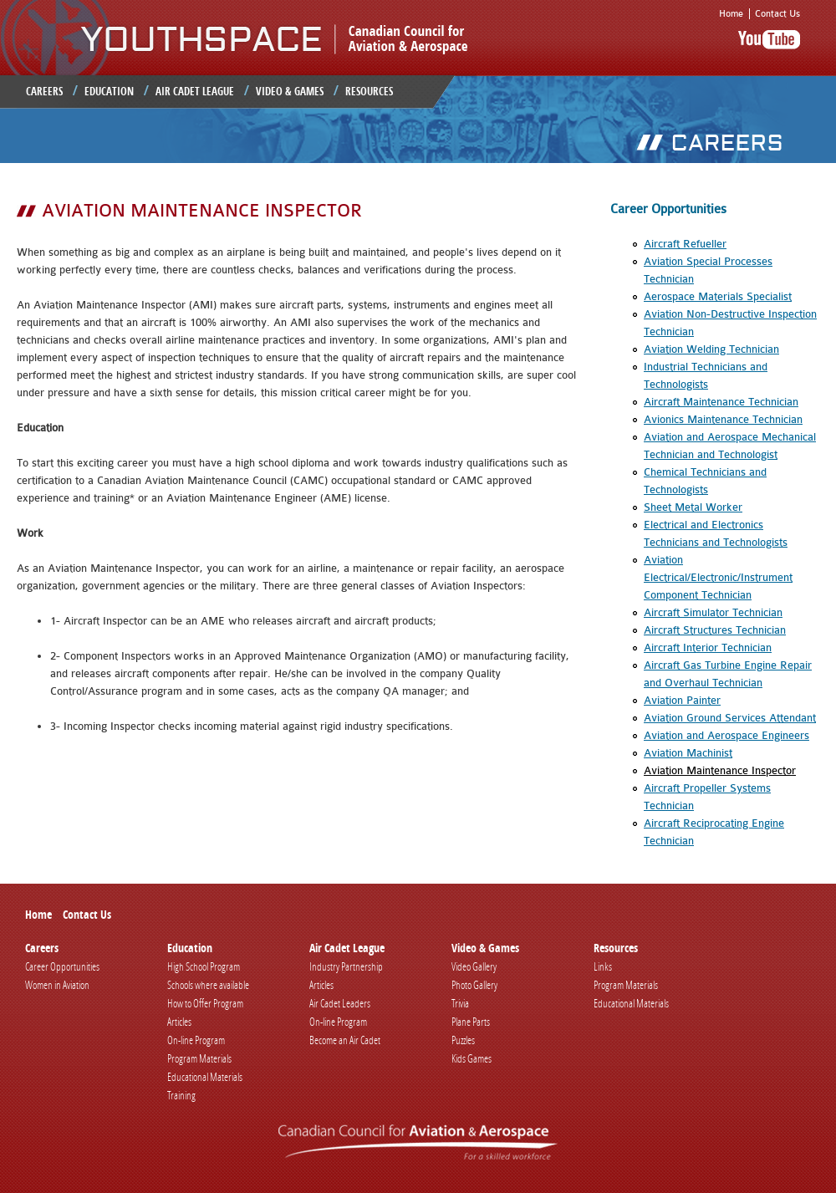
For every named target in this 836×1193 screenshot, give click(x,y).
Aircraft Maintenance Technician (721, 401)
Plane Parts (470, 1021)
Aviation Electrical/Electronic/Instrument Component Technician (718, 577)
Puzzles (463, 1040)
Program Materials (199, 1058)
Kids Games (471, 1058)
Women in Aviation (57, 984)
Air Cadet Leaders (339, 1003)
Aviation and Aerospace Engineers (726, 735)
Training (181, 1095)
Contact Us (777, 13)
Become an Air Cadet (344, 1040)
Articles (179, 1021)
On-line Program (196, 1040)
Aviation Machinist (688, 753)
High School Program (203, 966)
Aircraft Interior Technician (708, 647)
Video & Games (290, 91)
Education (109, 91)
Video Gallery (474, 966)
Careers (44, 91)
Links (603, 966)
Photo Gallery (474, 984)
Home (731, 13)
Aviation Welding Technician (711, 349)
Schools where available (208, 984)
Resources (369, 91)
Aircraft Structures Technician (715, 630)
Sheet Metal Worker (693, 507)
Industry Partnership (346, 966)
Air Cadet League (194, 91)
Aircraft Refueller (685, 243)
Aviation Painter (682, 700)
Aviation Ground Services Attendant (730, 717)
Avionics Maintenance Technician (723, 419)
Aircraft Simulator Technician (713, 612)
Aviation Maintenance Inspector (720, 770)
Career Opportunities (62, 966)
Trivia (460, 1003)
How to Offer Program (205, 1003)
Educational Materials (204, 1076)
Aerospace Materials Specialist (718, 296)
